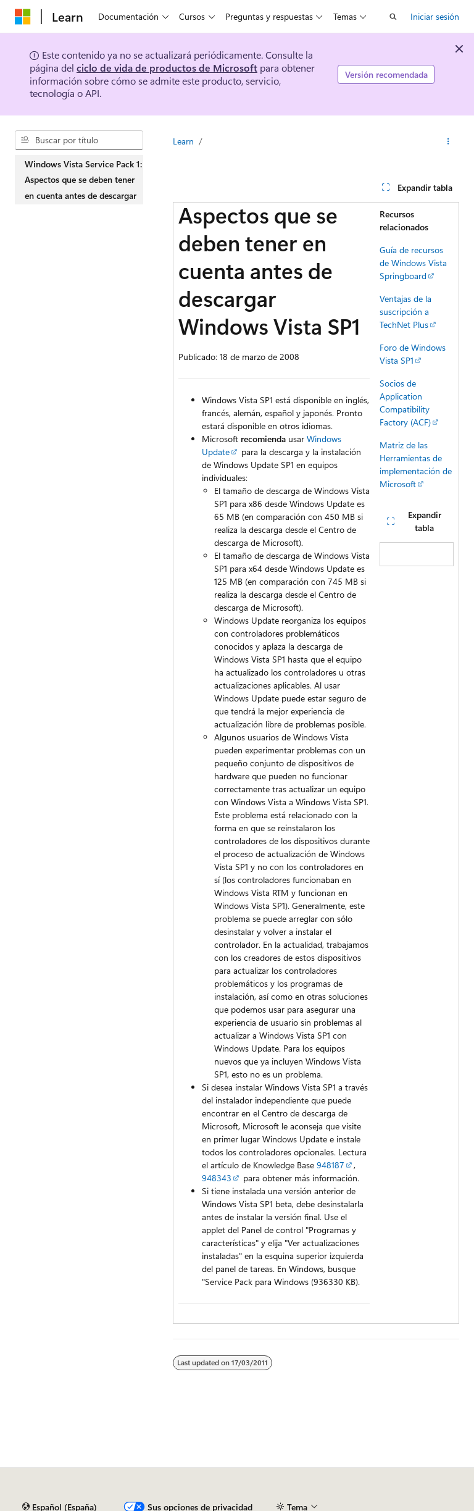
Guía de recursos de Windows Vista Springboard (413, 263)
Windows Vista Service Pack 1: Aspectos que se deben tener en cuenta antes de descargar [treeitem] (83, 179)
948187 (330, 1165)
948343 (216, 1178)
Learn (183, 141)
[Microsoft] (23, 17)
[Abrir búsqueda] (393, 17)
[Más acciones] (448, 141)
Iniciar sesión (434, 16)
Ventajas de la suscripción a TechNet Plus (405, 311)
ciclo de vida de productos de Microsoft (167, 67)
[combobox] (79, 140)
